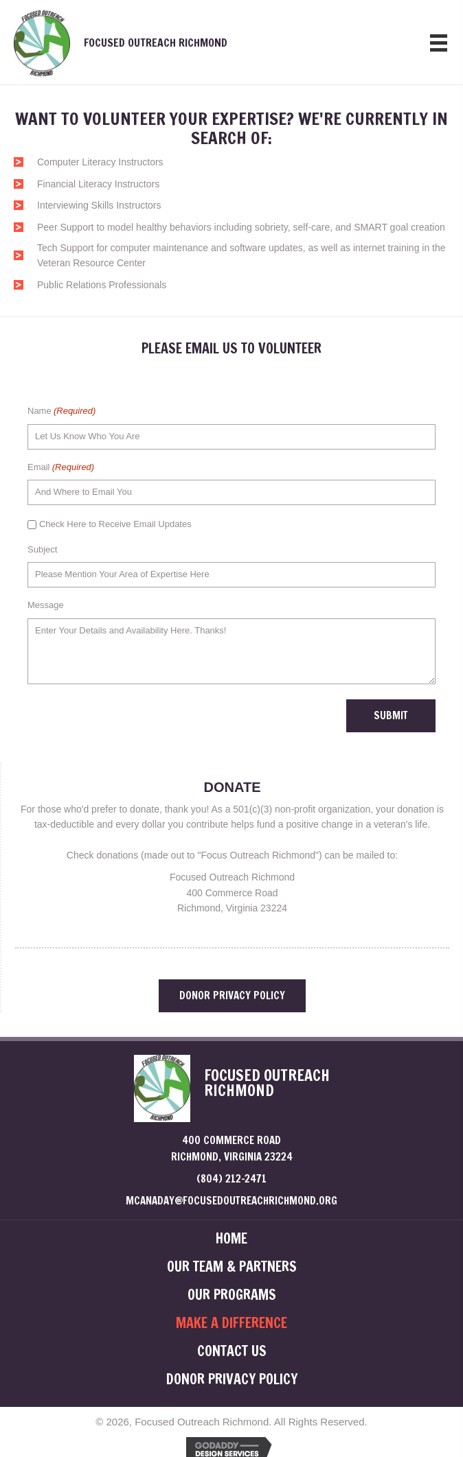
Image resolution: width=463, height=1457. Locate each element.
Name (61, 411)
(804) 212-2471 (231, 1179)
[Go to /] (185, 42)
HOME (231, 1239)
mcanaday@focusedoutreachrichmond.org (231, 1200)
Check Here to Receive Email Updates (115, 524)
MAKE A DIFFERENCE (231, 1323)
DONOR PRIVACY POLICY (231, 1379)
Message (45, 605)
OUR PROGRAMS (232, 1295)
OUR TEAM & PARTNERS (232, 1267)
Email (60, 468)
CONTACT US (232, 1351)
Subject (42, 549)
